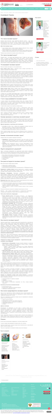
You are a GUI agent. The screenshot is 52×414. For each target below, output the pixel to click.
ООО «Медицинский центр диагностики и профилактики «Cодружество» (13, 407)
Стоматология (25, 396)
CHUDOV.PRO (47, 404)
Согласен (48, 411)
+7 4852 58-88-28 (46, 4)
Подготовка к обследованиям (34, 395)
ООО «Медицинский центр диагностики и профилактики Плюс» (11, 406)
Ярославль (16, 5)
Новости (36, 8)
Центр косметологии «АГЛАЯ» (25, 394)
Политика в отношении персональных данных (14, 394)
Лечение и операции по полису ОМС (15, 388)
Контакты (41, 8)
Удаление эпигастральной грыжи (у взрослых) (5, 361)
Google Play (38, 0)
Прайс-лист (33, 384)
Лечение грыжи (14, 341)
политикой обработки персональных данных (21, 412)
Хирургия (10, 12)
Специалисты (21, 8)
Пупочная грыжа (25, 339)
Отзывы (26, 8)
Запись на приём (47, 5)
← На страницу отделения (5, 380)
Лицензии (3, 388)
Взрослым (24, 387)
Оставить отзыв (46, 394)
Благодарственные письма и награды (15, 391)
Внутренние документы (33, 398)
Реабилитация (25, 397)
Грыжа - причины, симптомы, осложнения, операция (20, 12)
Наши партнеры (4, 393)
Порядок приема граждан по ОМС (6, 396)
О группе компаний (4, 387)
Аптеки (24, 398)
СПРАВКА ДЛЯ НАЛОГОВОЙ (33, 400)
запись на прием (41, 52)
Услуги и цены (10, 8)
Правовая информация (5, 389)
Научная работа (31, 8)
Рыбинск (21, 5)
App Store (33, 0)
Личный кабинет (30, 4)
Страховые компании (5, 394)
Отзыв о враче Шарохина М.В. (40, 61)
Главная (2, 12)
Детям (24, 388)
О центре (4, 8)
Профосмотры (25, 389)
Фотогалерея (4, 392)
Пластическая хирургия (25, 391)
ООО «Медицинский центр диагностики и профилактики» (10, 405)
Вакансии (12, 389)
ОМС (16, 8)
